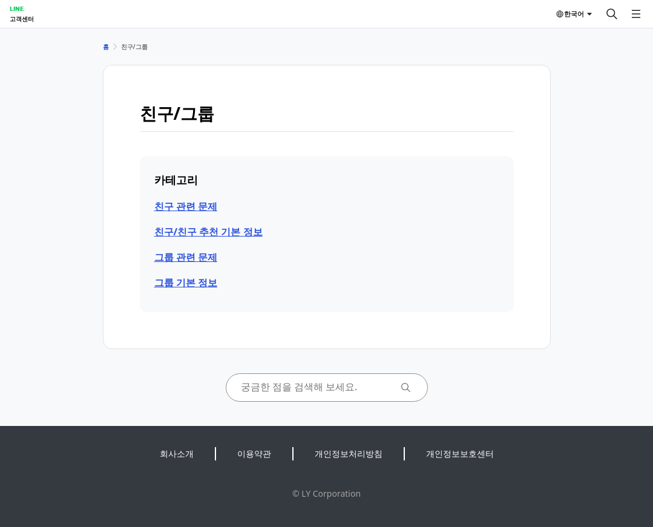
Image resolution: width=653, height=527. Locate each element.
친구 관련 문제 (185, 206)
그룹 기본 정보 (185, 282)
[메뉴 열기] (636, 14)
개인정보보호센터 (460, 453)
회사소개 (177, 453)
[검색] (612, 14)
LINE (17, 8)
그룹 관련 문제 (185, 257)
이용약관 (254, 453)
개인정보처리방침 (348, 453)
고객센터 (22, 19)
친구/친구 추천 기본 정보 (208, 231)
